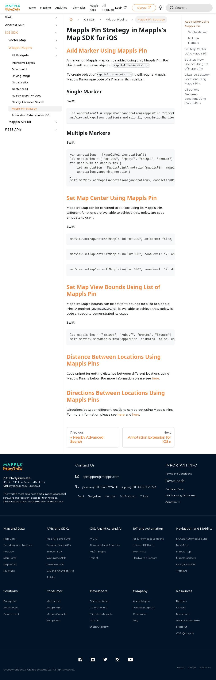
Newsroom (182, 614)
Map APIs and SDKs (58, 538)
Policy (192, 667)
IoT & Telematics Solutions (148, 538)
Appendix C (172, 501)
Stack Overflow (99, 626)
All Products (108, 7)
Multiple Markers (193, 40)
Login (120, 7)
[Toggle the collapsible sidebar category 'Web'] (56, 17)
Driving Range (21, 76)
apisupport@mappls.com (97, 477)
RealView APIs (55, 564)
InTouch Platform (143, 545)
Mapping (45, 7)
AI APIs (51, 577)
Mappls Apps (94, 7)
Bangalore (94, 496)
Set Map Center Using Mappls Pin (112, 198)
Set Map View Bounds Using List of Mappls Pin (113, 290)
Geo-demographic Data (17, 545)
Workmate (139, 551)
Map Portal (10, 557)
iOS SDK (11, 32)
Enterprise (9, 601)
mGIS (93, 538)
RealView (9, 551)
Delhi (80, 496)
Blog (136, 620)
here (155, 378)
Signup (144, 7)
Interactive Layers (23, 62)
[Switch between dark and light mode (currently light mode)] (160, 7)
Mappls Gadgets (186, 557)
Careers (180, 607)
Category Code (174, 489)
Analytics (61, 7)
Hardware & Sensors (145, 557)
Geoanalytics (20, 82)
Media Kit (181, 626)
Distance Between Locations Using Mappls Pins (114, 360)
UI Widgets (20, 55)
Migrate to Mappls (101, 614)
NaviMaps (182, 545)
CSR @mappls (185, 633)
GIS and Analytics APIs (60, 570)
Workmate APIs (56, 557)
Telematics (78, 7)
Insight (94, 557)
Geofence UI (20, 89)
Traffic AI (181, 570)
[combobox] (189, 8)
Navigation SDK (186, 564)
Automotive (10, 607)
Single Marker (197, 32)
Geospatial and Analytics (105, 545)
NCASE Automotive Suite (191, 538)
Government (11, 614)
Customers (139, 614)
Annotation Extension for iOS (30, 115)
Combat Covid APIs (59, 545)
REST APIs (13, 129)
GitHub (94, 620)
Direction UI (19, 69)
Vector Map (17, 40)
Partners (181, 601)
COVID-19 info (98, 607)
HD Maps (9, 570)
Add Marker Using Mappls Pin (107, 50)
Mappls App (183, 551)
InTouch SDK (54, 551)
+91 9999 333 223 (138, 487)
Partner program (143, 607)
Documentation (99, 601)
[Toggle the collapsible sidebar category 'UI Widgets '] (56, 55)
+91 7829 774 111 (100, 487)
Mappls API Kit (19, 122)
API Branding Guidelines (180, 495)
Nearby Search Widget (26, 95)
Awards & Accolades (188, 620)
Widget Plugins (20, 48)
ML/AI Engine (98, 551)
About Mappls (141, 601)
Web (8, 17)
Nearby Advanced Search (28, 102)
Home (32, 7)
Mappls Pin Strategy (24, 108)
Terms (180, 667)
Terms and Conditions (178, 473)
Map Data (9, 538)
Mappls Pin (10, 564)
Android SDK (14, 25)
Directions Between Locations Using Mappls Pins (116, 396)
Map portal (53, 601)
